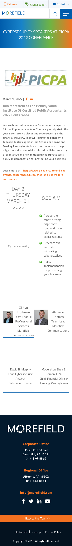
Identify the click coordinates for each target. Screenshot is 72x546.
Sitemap (36, 531)
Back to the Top (35, 518)
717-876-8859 (36, 458)
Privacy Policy (53, 531)
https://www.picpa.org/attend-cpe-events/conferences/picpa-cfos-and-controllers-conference (35, 174)
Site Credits (20, 531)
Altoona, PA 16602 (36, 476)
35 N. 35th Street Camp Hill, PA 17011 (36, 452)
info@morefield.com (36, 492)
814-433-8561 (36, 480)
